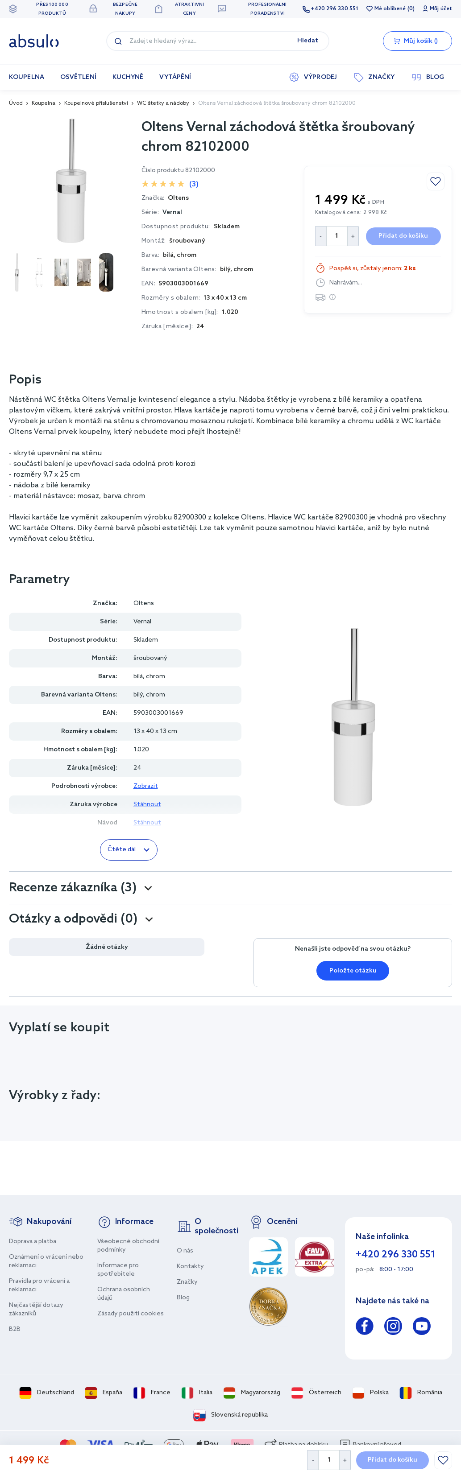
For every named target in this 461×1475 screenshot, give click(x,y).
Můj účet (441, 9)
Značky (187, 1282)
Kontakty (190, 1266)
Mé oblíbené (390, 8)
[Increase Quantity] (345, 1460)
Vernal (172, 212)
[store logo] (34, 41)
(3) (194, 184)
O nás (185, 1251)
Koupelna (43, 103)
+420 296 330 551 (334, 9)
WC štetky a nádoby (163, 103)
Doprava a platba (32, 1241)
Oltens (143, 603)
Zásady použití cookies (130, 1314)
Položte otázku (353, 971)
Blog (183, 1298)
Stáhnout (147, 804)
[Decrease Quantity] (312, 1460)
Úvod (16, 103)
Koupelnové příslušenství (96, 103)
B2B (15, 1329)
